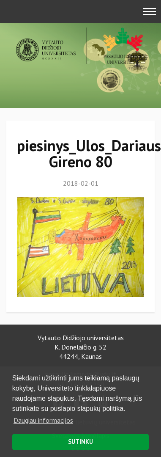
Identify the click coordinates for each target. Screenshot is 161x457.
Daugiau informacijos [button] (43, 420)
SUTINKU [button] (80, 442)
